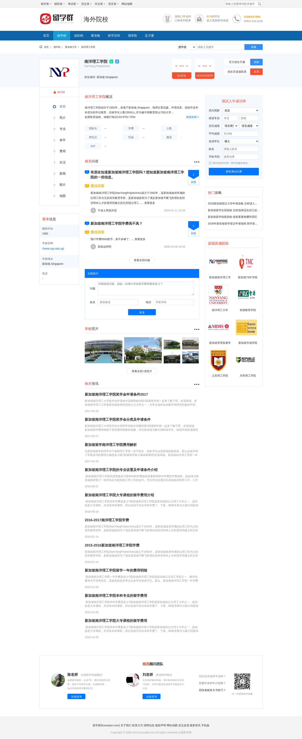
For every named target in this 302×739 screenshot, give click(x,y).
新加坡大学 (71, 47)
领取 (256, 62)
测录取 (132, 35)
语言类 (113, 3)
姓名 (92, 302)
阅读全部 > (192, 117)
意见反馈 (183, 725)
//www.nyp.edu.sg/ (53, 248)
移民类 (59, 3)
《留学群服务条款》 (239, 163)
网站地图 (127, 3)
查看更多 (149, 202)
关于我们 (126, 725)
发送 (142, 312)
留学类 (46, 3)
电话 (148, 302)
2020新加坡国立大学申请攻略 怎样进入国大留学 (237, 203)
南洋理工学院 (88, 47)
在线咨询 (76, 696)
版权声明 (160, 725)
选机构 (78, 35)
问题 (92, 288)
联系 (256, 71)
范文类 (86, 3)
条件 (63, 140)
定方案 (149, 35)
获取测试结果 (234, 171)
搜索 (253, 47)
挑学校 (61, 35)
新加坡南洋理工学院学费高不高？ (117, 223)
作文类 (100, 3)
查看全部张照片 (142, 371)
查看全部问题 (142, 260)
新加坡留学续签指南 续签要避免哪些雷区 (232, 216)
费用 (63, 151)
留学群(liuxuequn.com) (106, 725)
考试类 (73, 3)
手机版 (205, 725)
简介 (63, 117)
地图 (63, 196)
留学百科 (114, 35)
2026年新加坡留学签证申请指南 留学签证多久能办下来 (241, 223)
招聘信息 (149, 725)
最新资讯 (195, 725)
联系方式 (137, 725)
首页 (46, 35)
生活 (63, 162)
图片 (63, 184)
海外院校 (96, 19)
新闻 (63, 173)
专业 (63, 128)
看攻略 (95, 35)
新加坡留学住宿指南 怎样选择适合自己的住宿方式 (238, 210)
